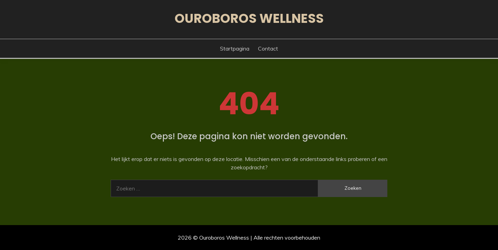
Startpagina (234, 48)
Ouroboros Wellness (249, 18)
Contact (268, 48)
